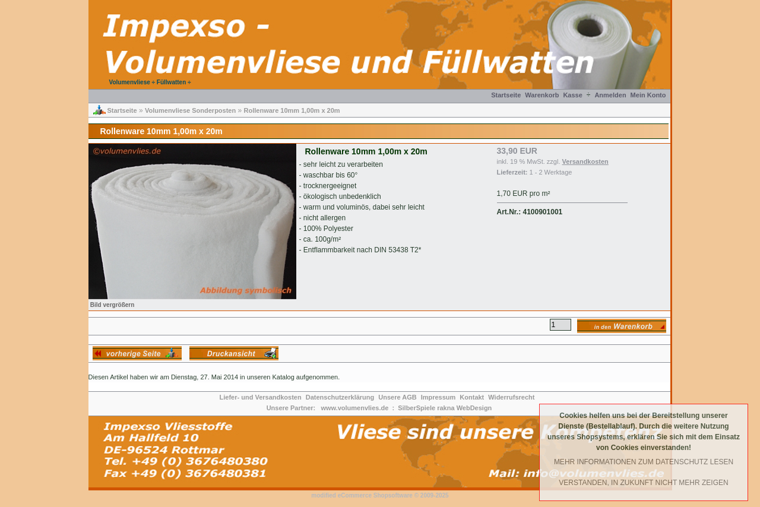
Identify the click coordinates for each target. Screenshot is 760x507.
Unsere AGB (397, 397)
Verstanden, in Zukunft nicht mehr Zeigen (643, 483)
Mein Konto (648, 95)
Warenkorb (542, 95)
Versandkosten (585, 161)
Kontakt (472, 397)
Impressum (438, 397)
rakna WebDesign (464, 407)
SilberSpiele (416, 407)
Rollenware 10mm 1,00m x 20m (292, 110)
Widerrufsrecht (511, 397)
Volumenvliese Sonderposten (190, 110)
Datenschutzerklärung (340, 397)
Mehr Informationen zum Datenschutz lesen (643, 462)
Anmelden (610, 95)
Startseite (506, 95)
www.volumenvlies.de (354, 407)
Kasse (572, 95)
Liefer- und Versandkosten (261, 397)
